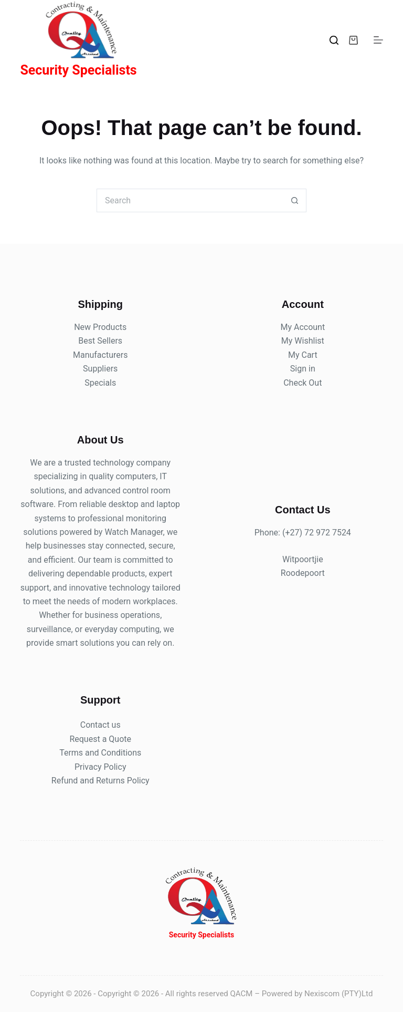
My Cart (302, 355)
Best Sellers (100, 341)
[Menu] (378, 40)
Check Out (302, 383)
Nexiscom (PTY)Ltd (338, 993)
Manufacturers (100, 355)
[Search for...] (190, 200)
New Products (100, 327)
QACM (241, 993)
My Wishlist (302, 341)
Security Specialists (78, 70)
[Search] (334, 40)
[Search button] (294, 200)
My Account (302, 327)
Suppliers (100, 369)
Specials (100, 383)
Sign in (302, 369)
